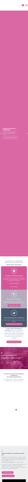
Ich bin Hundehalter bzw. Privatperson (14, 318)
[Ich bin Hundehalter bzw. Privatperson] (14, 313)
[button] (1, 133)
